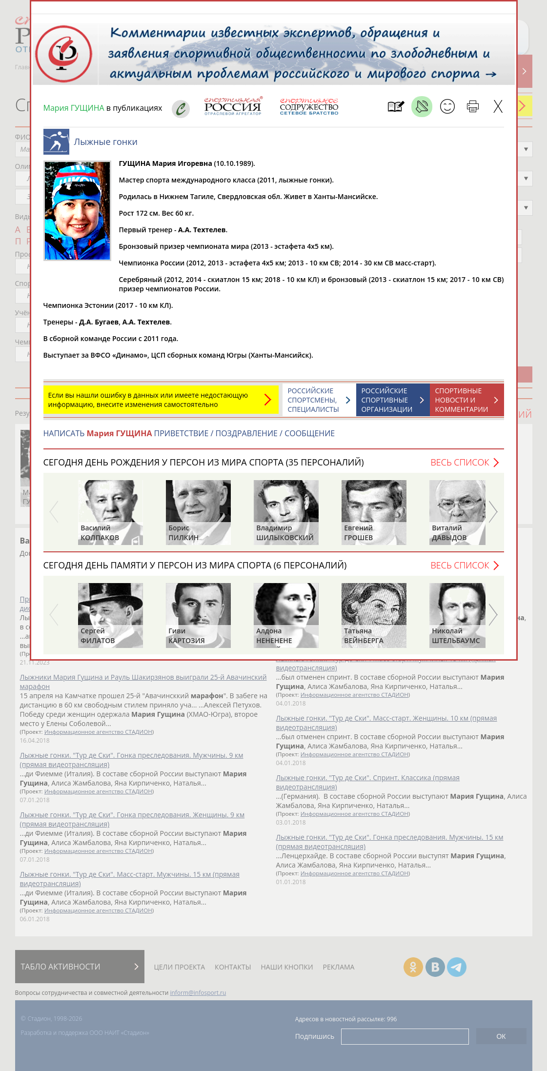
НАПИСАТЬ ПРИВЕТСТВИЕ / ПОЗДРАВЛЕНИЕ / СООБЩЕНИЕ (189, 438)
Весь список (459, 467)
